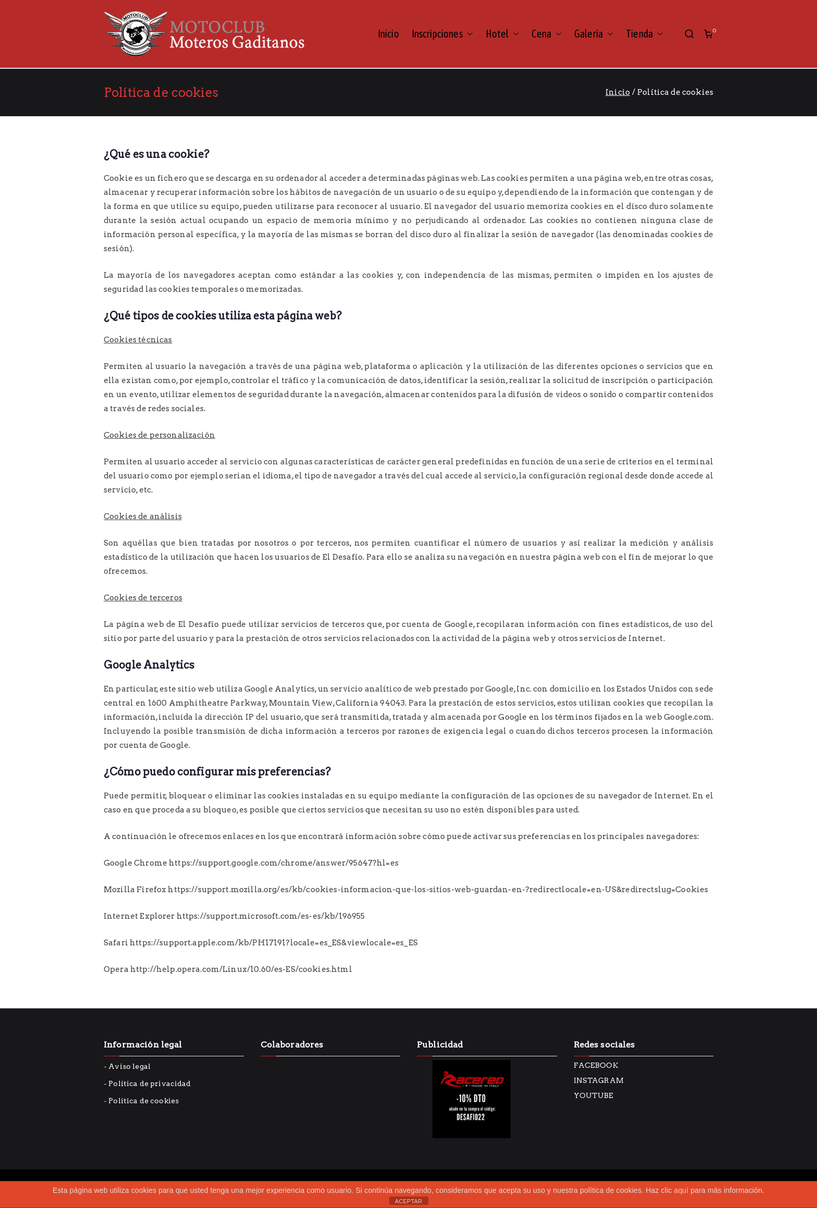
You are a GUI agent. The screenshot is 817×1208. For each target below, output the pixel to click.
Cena (546, 33)
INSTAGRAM (599, 1080)
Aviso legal (129, 1066)
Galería (593, 33)
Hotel (502, 33)
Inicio (388, 34)
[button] (468, 33)
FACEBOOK (596, 1065)
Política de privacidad (149, 1083)
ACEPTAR (408, 1201)
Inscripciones (442, 33)
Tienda (644, 33)
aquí (681, 1190)
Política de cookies (143, 1100)
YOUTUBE (594, 1095)
